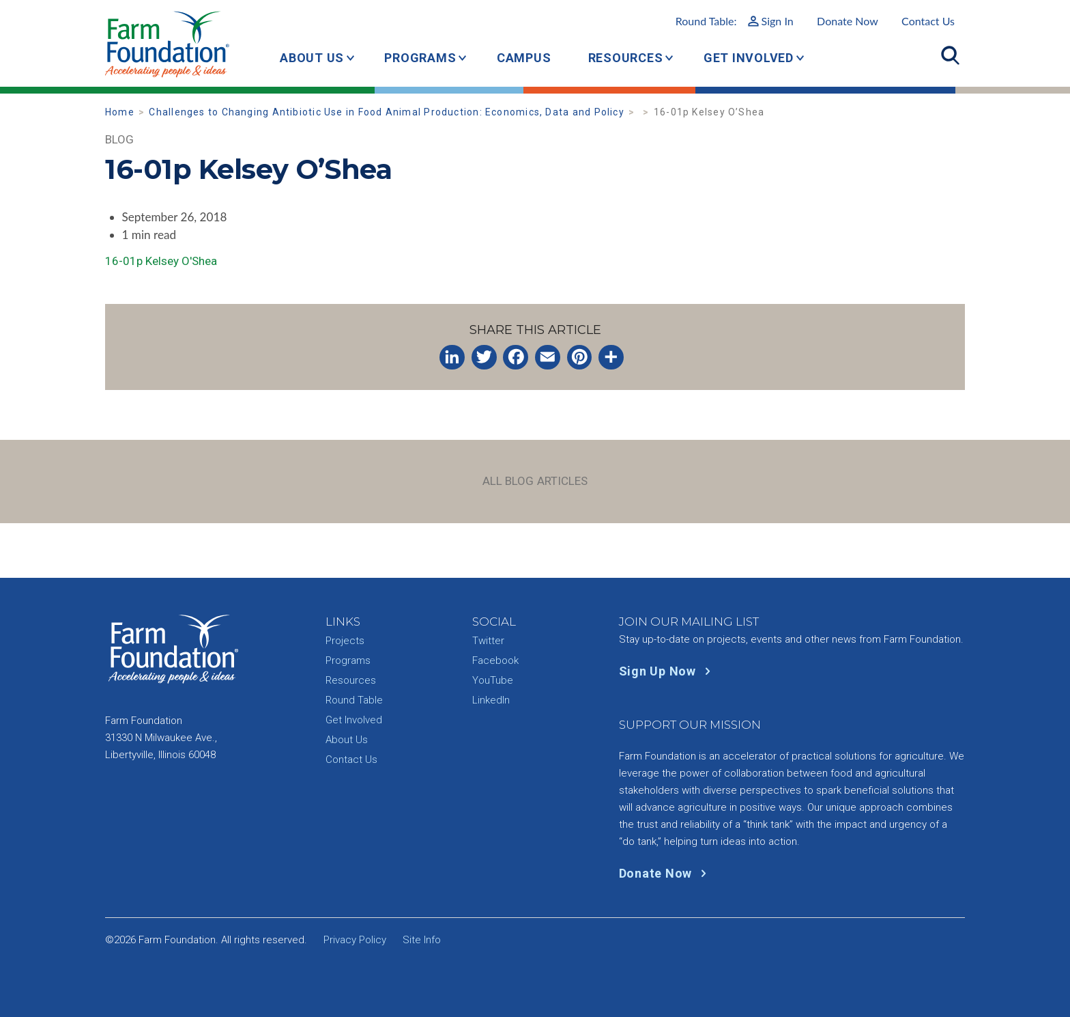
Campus (524, 58)
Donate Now (847, 20)
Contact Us (928, 20)
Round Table (354, 700)
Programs (420, 58)
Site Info (422, 940)
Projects (345, 641)
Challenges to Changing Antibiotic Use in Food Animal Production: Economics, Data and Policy (386, 112)
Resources (625, 58)
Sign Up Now (668, 671)
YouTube (492, 680)
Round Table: (735, 20)
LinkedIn (491, 700)
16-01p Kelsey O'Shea (161, 261)
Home (119, 112)
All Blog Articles (535, 481)
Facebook (495, 660)
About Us (312, 58)
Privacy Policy (354, 940)
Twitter (488, 641)
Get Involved (749, 58)
